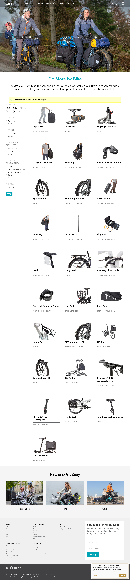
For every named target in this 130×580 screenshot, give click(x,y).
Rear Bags (11, 124)
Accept (122, 575)
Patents (56, 576)
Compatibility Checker (74, 89)
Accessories (38, 3)
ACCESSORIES (38, 524)
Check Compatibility (12, 555)
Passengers (24, 509)
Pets (65, 509)
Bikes (27, 3)
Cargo (105, 509)
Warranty (8, 553)
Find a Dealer (64, 527)
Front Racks (12, 133)
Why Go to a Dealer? (66, 529)
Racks (11, 130)
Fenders (10, 166)
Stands (10, 154)
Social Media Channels (39, 553)
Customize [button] (96, 575)
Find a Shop (51, 3)
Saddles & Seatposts (14, 172)
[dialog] (110, 571)
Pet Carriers (36, 527)
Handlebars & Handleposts (16, 169)
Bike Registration (11, 550)
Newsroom (36, 546)
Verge (16, 111)
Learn (62, 3)
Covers (10, 151)
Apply (9, 194)
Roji (7, 536)
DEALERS (63, 524)
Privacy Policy (18, 576)
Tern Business (37, 550)
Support (71, 3)
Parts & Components (39, 536)
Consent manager (28, 576)
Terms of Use (9, 576)
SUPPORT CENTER (13, 543)
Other (10, 178)
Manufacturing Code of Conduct (43, 576)
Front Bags (11, 121)
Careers (35, 551)
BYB (8, 108)
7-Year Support (10, 548)
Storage (35, 534)
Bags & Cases (12, 148)
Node (9, 111)
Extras (11, 184)
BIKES (8, 524)
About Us (37, 543)
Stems (10, 175)
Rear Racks (11, 136)
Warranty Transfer (11, 551)
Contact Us (9, 557)
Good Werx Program (39, 548)
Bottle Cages (12, 187)
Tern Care (8, 546)
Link (22, 108)
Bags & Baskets (15, 118)
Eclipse (15, 108)
